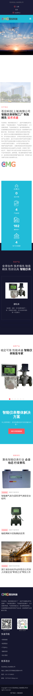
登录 (16, 9)
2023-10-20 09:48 (14, 566)
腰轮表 (16, 304)
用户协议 (13, 693)
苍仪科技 (4, 492)
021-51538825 (16, 431)
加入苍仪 (4, 655)
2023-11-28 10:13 (14, 530)
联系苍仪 (4, 643)
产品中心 (4, 647)
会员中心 (16, 13)
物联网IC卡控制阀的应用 (13, 533)
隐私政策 (20, 693)
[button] (9, 399)
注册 (16, 6)
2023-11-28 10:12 (14, 492)
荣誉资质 (4, 639)
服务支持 (4, 651)
